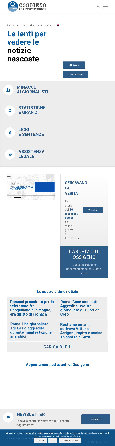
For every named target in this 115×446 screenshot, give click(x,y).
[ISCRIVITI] (95, 419)
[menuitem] (97, 6)
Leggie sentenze (31, 132)
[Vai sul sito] (93, 210)
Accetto (40, 441)
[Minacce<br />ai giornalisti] (8, 90)
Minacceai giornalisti (32, 89)
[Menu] (104, 6)
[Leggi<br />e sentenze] (10, 132)
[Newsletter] (8, 417)
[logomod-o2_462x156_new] (26, 6)
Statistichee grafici (31, 110)
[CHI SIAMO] (74, 65)
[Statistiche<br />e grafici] (10, 110)
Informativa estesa (70, 441)
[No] (111, 437)
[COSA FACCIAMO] (75, 74)
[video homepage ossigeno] (31, 187)
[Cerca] (97, 6)
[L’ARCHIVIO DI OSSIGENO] (84, 262)
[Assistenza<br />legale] (10, 154)
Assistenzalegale (31, 154)
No (53, 441)
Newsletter (31, 414)
